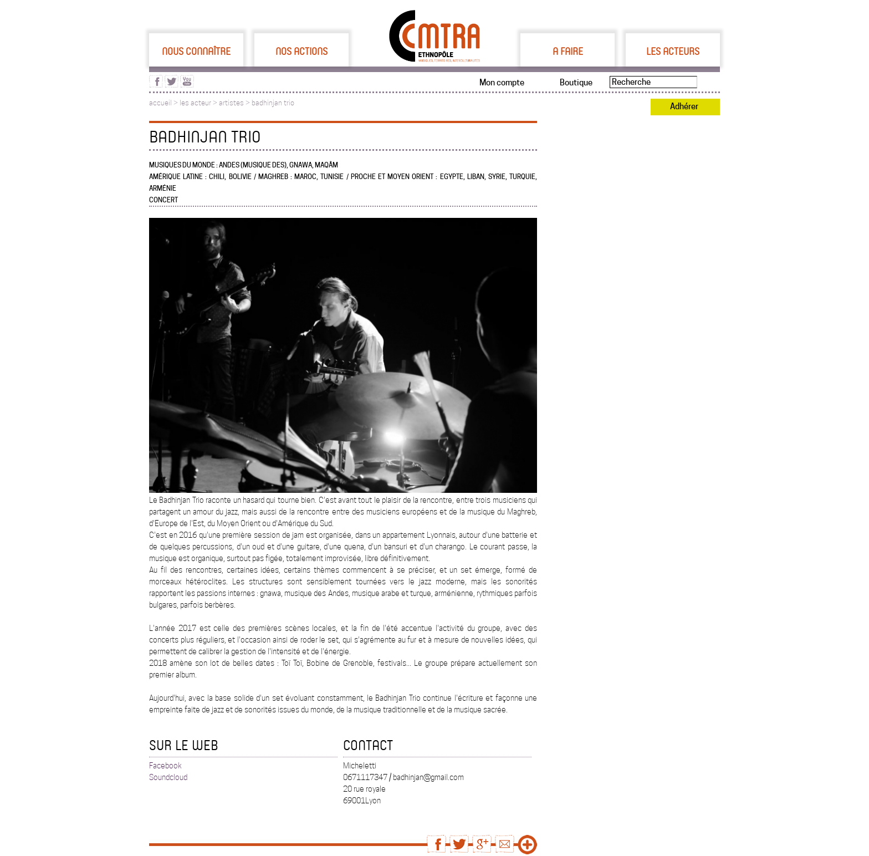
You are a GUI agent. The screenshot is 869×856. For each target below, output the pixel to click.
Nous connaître (196, 51)
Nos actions (301, 51)
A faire (568, 51)
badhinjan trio (273, 103)
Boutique (576, 83)
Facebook (165, 765)
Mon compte (501, 83)
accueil (160, 103)
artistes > (235, 103)
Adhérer (684, 106)
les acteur (195, 103)
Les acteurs (672, 51)
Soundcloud (168, 777)
